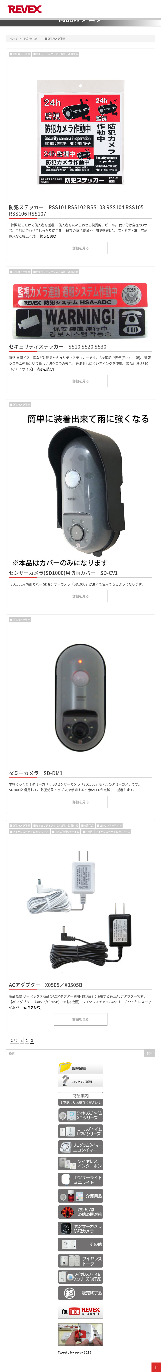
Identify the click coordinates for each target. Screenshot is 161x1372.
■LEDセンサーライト (109, 825)
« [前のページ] (22, 1040)
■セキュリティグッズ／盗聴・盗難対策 (55, 54)
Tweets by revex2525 (75, 1352)
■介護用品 (87, 825)
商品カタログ (31, 38)
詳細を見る (80, 247)
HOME (13, 38)
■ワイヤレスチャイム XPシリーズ (29, 831)
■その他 (87, 831)
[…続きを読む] (46, 235)
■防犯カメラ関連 (20, 54)
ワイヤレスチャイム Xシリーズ (113, 831)
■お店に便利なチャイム (65, 831)
